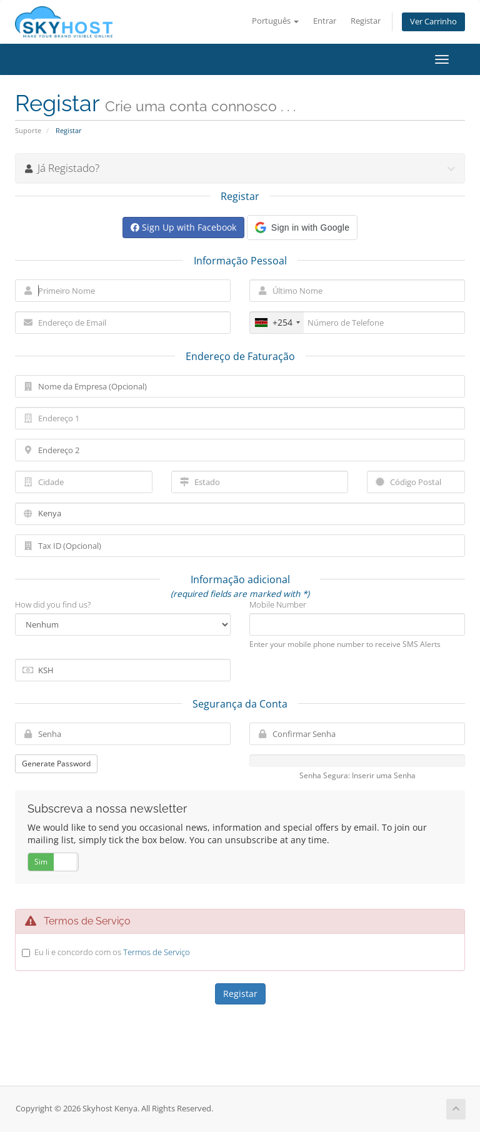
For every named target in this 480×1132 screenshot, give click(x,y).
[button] (302, 227)
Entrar (324, 21)
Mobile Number (277, 604)
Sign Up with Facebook (183, 227)
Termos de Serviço (156, 952)
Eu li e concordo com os (112, 952)
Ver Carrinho (433, 21)
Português (275, 21)
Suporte (28, 130)
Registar (366, 21)
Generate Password (56, 763)
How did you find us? (53, 604)
